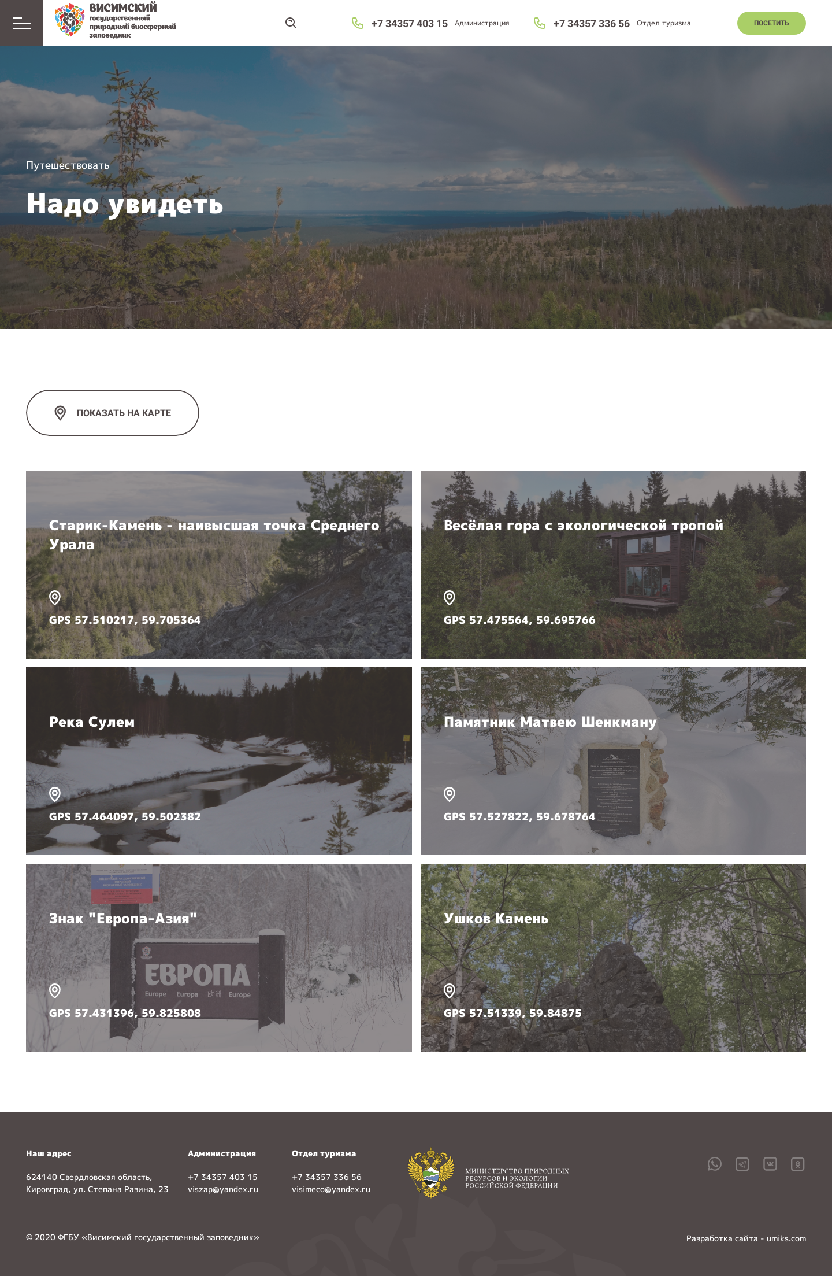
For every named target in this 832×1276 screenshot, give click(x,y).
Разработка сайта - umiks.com (746, 1238)
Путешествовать (68, 165)
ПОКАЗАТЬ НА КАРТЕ (124, 413)
